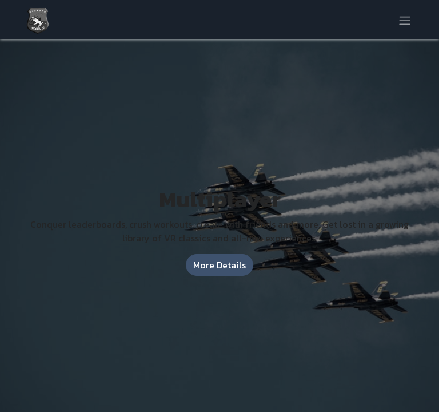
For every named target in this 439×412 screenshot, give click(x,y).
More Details (219, 265)
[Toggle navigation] (405, 19)
